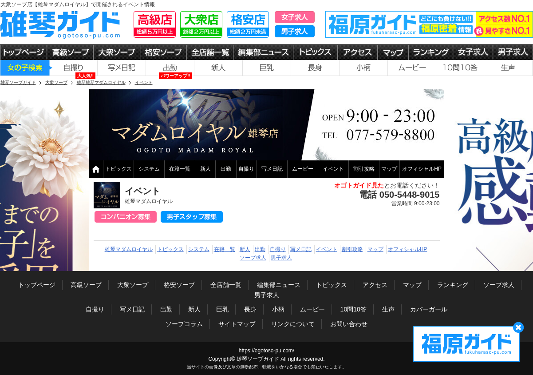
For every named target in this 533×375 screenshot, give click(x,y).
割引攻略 (364, 169)
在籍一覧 (179, 169)
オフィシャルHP (422, 169)
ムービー (302, 169)
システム (149, 169)
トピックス (118, 169)
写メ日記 (272, 169)
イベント (333, 169)
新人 (205, 169)
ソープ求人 (253, 258)
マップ (389, 169)
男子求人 (281, 258)
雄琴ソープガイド (258, 359)
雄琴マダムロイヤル (129, 249)
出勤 (226, 169)
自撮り (246, 169)
